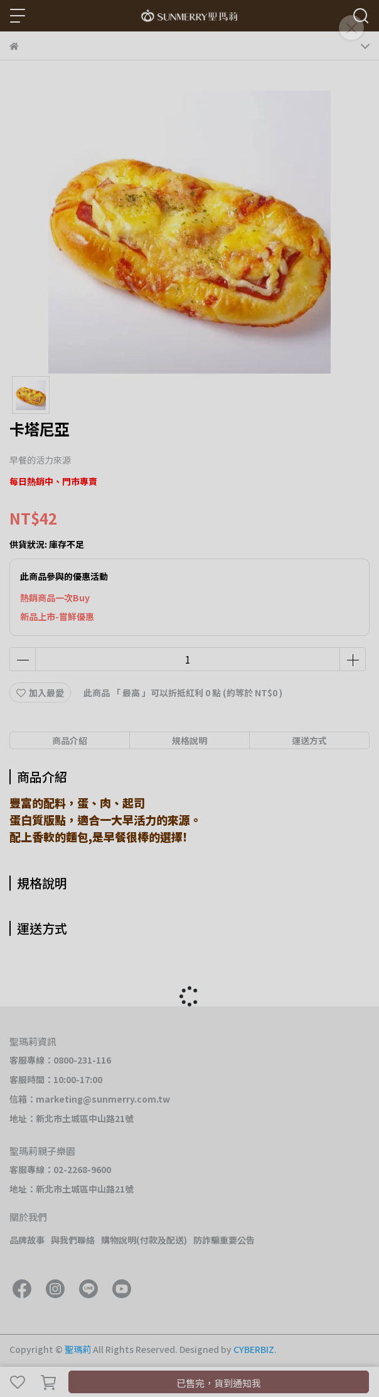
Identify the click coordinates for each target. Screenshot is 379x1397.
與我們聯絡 (73, 1239)
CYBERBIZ (253, 1349)
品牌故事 (27, 1239)
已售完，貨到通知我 (218, 1382)
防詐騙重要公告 (224, 1239)
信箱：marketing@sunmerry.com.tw (89, 1099)
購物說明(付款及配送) (144, 1239)
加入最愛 (40, 692)
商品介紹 (69, 740)
